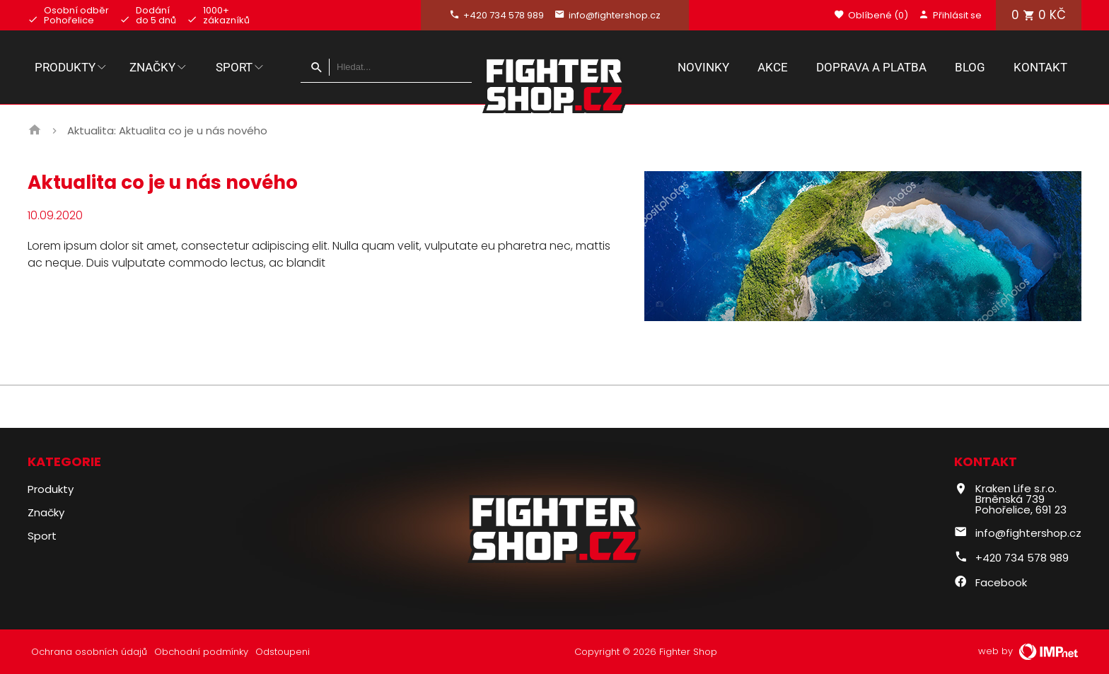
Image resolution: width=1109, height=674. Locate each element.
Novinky (703, 67)
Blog (970, 67)
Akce (772, 67)
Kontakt (1040, 67)
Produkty (71, 67)
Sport (240, 67)
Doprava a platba (871, 67)
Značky (158, 67)
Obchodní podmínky (201, 651)
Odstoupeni (282, 651)
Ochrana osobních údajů (89, 651)
